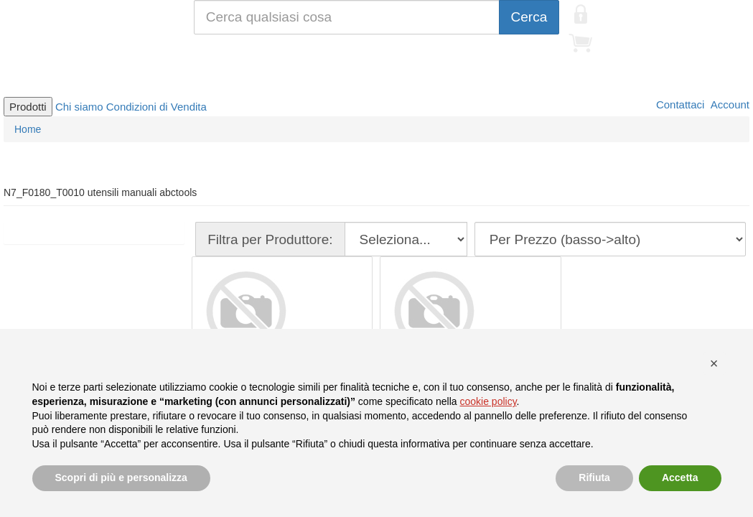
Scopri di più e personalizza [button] (121, 477)
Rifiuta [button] (594, 477)
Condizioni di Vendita (156, 107)
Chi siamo (79, 107)
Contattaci (679, 104)
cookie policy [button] (487, 401)
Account (728, 104)
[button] (714, 363)
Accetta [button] (680, 477)
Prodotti (28, 107)
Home (27, 129)
